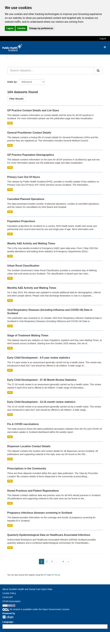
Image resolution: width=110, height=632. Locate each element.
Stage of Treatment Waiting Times (27, 335)
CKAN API (7, 597)
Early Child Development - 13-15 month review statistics (41, 402)
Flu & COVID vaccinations (23, 424)
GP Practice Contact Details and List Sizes (33, 110)
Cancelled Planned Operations (25, 199)
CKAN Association (11, 601)
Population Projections (21, 221)
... (58, 561)
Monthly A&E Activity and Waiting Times (31, 287)
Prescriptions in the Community (26, 468)
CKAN (7, 617)
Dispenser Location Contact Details (28, 446)
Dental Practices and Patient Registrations (33, 490)
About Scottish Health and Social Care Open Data (27, 589)
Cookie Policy (9, 593)
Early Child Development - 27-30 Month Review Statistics (41, 379)
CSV (10, 123)
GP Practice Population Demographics (30, 154)
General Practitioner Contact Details (29, 132)
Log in (103, 38)
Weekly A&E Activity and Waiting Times (31, 243)
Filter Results (16, 98)
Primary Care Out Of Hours (23, 177)
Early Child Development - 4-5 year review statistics (38, 357)
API (45, 575)
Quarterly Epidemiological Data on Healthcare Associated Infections (48, 535)
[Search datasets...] (50, 70)
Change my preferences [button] (41, 28)
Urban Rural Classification (23, 265)
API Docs (55, 575)
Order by (12, 82)
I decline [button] (21, 28)
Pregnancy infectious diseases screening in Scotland (39, 512)
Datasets (15, 57)
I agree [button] (9, 28)
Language (7, 622)
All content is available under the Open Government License (35, 609)
